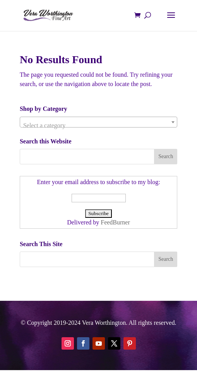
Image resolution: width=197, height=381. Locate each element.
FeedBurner (115, 222)
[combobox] (98, 122)
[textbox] (98, 125)
